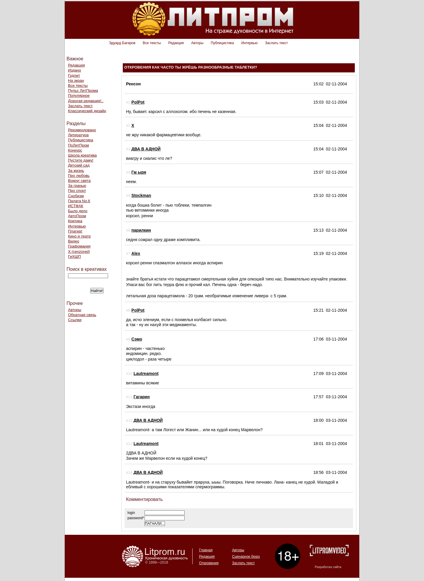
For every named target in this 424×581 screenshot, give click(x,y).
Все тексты (152, 43)
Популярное (79, 95)
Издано (74, 70)
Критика (75, 221)
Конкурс (75, 150)
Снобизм (76, 196)
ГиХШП (74, 256)
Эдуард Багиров (122, 43)
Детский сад (79, 165)
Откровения (208, 563)
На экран (76, 80)
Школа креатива (82, 155)
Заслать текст (276, 43)
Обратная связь (82, 315)
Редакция (176, 43)
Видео (73, 241)
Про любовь (79, 175)
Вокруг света (79, 180)
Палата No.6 (79, 201)
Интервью (249, 43)
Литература (78, 135)
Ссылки (75, 320)
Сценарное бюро (246, 557)
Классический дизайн (87, 111)
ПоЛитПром (78, 145)
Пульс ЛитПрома (83, 90)
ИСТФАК (75, 206)
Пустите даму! (80, 160)
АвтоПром (77, 216)
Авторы (197, 43)
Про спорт (77, 190)
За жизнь (76, 170)
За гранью (77, 185)
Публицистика (222, 43)
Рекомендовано (82, 130)
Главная (206, 550)
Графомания (79, 246)
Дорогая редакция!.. (85, 101)
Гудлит (74, 75)
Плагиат (75, 231)
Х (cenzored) (79, 251)
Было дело (77, 211)
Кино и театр (79, 236)
